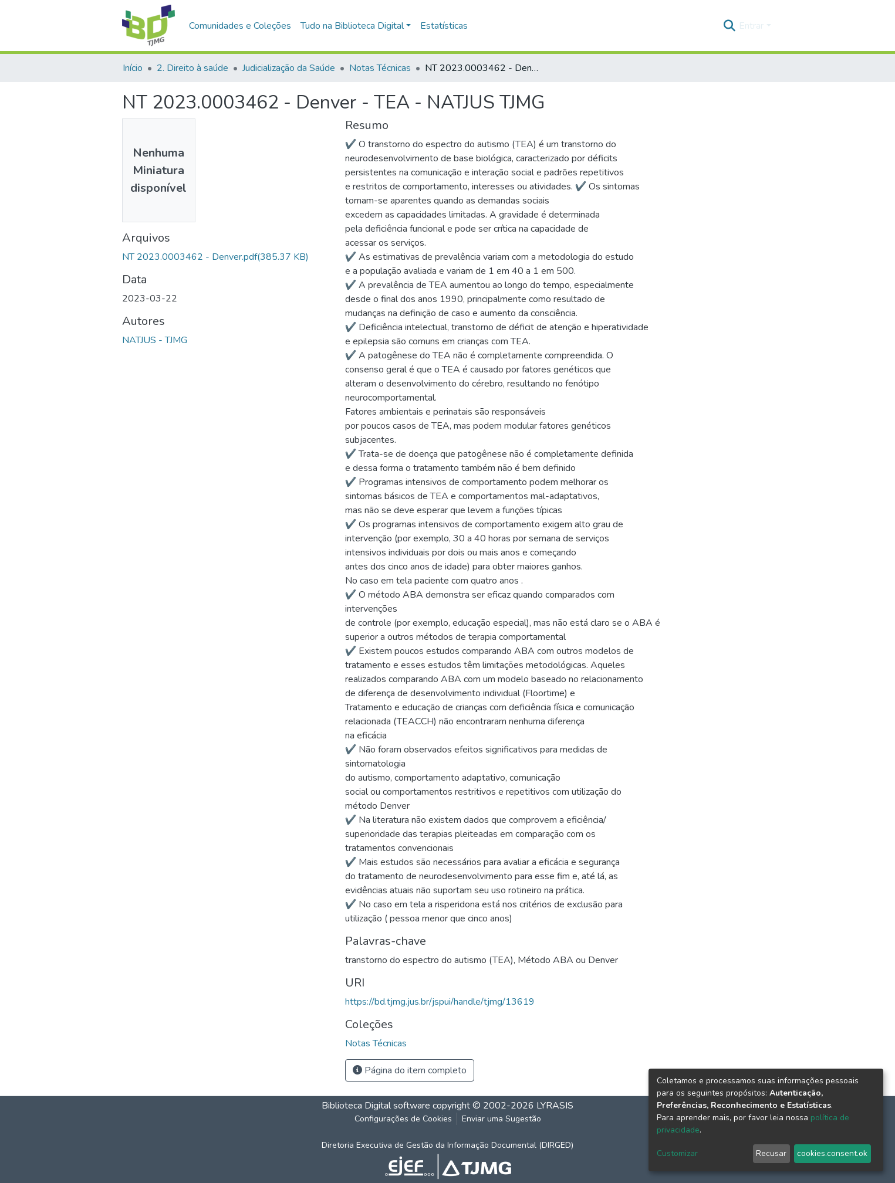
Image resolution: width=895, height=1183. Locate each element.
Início (133, 68)
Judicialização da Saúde (288, 68)
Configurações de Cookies (403, 1118)
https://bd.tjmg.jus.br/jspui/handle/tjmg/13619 (440, 1001)
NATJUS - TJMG (154, 340)
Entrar (751, 25)
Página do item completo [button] (410, 1070)
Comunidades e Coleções (240, 25)
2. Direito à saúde (192, 68)
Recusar (771, 1153)
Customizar (677, 1153)
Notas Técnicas (380, 68)
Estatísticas (444, 25)
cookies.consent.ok (832, 1153)
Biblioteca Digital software (376, 1105)
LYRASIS (554, 1105)
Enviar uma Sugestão (501, 1118)
